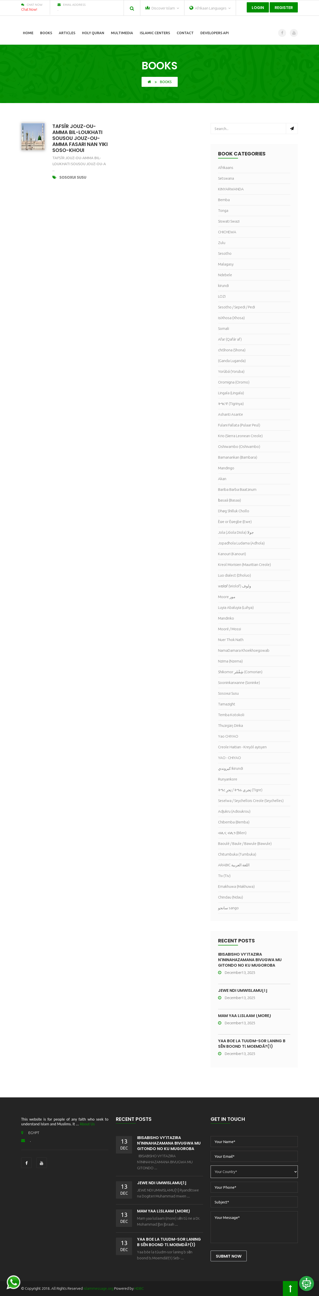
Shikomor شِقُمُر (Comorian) (240, 672)
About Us (87, 1124)
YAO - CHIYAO (229, 758)
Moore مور (226, 597)
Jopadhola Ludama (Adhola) (241, 543)
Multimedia (122, 33)
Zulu (221, 243)
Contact (185, 33)
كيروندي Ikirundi (230, 768)
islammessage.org (98, 1288)
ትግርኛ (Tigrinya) (231, 403)
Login (258, 7)
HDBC (139, 1288)
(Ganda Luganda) (232, 361)
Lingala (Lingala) (231, 393)
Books (46, 33)
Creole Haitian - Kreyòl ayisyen (242, 747)
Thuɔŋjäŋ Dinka (230, 725)
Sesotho (225, 253)
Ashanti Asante (230, 414)
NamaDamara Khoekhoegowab (243, 650)
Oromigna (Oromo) (233, 382)
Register (284, 7)
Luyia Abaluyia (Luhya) (236, 607)
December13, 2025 (236, 972)
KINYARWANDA (231, 189)
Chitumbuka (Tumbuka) (237, 854)
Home (28, 33)
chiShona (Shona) (231, 350)
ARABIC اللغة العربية (233, 865)
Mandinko (226, 618)
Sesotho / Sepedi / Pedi (236, 307)
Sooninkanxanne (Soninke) (239, 682)
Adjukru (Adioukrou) (234, 811)
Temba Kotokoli (231, 715)
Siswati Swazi (228, 221)
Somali (223, 328)
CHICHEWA (227, 232)
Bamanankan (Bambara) (237, 457)
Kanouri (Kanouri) (232, 554)
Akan (222, 479)
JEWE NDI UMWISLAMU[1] (242, 990)
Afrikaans (225, 167)
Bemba (224, 200)
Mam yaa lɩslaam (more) (244, 1016)
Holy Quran (93, 33)
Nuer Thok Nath (230, 640)
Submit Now (228, 1256)
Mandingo (226, 468)
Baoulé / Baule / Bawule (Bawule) (245, 843)
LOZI (222, 296)
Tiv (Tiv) (224, 876)
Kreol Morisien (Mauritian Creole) (244, 564)
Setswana (226, 178)
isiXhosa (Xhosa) (231, 318)
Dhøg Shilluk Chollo (233, 511)
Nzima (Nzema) (230, 661)
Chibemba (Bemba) (233, 822)
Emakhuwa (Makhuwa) (236, 886)
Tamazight (226, 704)
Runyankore (227, 779)
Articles (67, 33)
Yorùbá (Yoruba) (231, 371)
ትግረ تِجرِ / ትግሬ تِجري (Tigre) (240, 790)
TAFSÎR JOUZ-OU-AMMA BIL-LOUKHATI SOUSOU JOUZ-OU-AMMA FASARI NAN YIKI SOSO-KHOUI (80, 138)
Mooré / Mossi (229, 629)
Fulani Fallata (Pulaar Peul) (239, 425)
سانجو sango (228, 908)
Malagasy (226, 264)
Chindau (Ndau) (230, 897)
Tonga (223, 210)
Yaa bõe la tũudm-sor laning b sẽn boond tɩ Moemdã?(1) (251, 1043)
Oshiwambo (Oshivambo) (239, 446)
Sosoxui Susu (72, 177)
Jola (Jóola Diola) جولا (236, 532)
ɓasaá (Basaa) (229, 500)
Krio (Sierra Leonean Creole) (240, 436)
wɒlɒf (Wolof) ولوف (234, 586)
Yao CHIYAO (228, 736)
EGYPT (30, 1133)
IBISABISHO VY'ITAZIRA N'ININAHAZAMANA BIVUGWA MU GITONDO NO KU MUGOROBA (250, 959)
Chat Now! (29, 9)
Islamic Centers (155, 33)
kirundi (223, 285)
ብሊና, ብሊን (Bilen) (232, 833)
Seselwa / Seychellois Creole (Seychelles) (251, 800)
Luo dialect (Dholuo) (234, 575)
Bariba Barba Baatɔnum (237, 489)
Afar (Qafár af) (230, 339)
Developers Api (214, 33)
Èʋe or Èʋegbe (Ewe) (235, 521)
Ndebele (225, 275)
